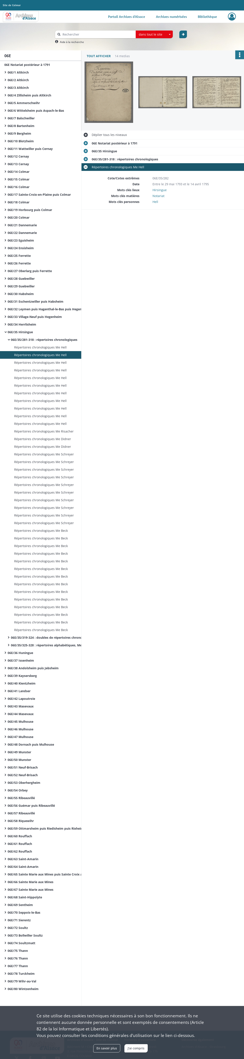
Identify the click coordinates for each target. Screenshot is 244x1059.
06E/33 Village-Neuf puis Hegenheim (35, 317)
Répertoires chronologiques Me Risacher (44, 431)
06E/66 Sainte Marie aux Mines (30, 882)
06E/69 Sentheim (20, 905)
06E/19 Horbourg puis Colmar (30, 210)
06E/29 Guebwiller (21, 286)
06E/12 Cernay (18, 156)
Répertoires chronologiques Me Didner (42, 439)
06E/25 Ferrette (19, 256)
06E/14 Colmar (18, 172)
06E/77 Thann (18, 966)
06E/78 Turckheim (21, 973)
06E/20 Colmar (18, 217)
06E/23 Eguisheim (21, 240)
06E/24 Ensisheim (21, 248)
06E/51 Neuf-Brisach (23, 767)
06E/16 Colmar (18, 187)
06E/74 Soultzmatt (21, 943)
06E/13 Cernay (18, 164)
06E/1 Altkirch (18, 72)
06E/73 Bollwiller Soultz (25, 935)
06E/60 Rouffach (20, 836)
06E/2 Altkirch (18, 80)
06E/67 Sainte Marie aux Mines (30, 889)
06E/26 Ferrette (19, 263)
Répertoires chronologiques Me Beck (41, 531)
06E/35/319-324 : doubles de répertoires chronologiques (53, 637)
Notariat (158, 196)
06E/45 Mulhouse (20, 721)
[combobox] (154, 34)
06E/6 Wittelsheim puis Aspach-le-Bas (36, 110)
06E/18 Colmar (18, 202)
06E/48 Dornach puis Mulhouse (31, 744)
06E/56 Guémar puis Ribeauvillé (31, 805)
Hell (155, 202)
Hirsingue (159, 190)
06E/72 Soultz (18, 928)
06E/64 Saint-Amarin (23, 867)
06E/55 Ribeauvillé (21, 798)
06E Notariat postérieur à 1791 (27, 65)
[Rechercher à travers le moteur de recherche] (98, 34)
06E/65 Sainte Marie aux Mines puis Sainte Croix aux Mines (51, 874)
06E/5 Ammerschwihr (24, 103)
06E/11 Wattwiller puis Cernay (30, 149)
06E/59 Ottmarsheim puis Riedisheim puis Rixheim (46, 828)
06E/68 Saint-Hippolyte (25, 897)
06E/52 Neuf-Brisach (23, 775)
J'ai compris (136, 1048)
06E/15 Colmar (18, 179)
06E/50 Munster (19, 760)
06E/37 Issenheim (21, 660)
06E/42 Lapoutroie (21, 699)
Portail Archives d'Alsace (126, 16)
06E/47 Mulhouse (20, 737)
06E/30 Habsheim (21, 294)
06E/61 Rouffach (20, 844)
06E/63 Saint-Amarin (23, 859)
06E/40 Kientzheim (22, 683)
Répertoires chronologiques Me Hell (40, 347)
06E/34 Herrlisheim (22, 324)
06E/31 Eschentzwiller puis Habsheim (35, 301)
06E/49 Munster (19, 752)
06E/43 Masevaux (21, 706)
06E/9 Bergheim (19, 133)
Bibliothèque (207, 16)
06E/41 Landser (19, 691)
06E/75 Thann (18, 951)
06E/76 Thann (18, 958)
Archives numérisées (171, 16)
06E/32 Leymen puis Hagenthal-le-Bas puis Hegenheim (48, 309)
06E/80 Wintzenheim (23, 989)
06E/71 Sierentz (19, 920)
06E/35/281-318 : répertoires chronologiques (44, 340)
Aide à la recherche (72, 42)
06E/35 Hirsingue (20, 332)
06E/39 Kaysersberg (22, 676)
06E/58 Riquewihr (21, 821)
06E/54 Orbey (18, 790)
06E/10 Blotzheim (21, 141)
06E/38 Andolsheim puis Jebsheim (33, 668)
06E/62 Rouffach (20, 851)
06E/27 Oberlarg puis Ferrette (30, 271)
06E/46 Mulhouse (20, 729)
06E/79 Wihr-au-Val (22, 981)
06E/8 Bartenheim (21, 126)
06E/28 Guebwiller (21, 278)
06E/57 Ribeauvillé (21, 813)
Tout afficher (99, 56)
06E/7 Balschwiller (21, 118)
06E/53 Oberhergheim (24, 783)
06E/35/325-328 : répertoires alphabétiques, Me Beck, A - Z (54, 645)
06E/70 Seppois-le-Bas (24, 912)
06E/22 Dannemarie (22, 233)
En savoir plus (107, 1048)
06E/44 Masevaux (21, 714)
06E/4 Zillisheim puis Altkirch (29, 95)
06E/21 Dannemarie (22, 225)
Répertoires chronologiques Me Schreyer (44, 454)
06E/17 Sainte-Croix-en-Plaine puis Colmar (39, 194)
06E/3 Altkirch (18, 88)
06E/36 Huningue (20, 653)
